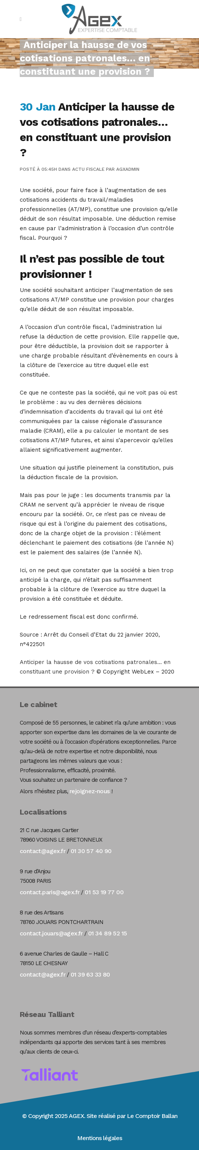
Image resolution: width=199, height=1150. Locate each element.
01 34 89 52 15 (107, 933)
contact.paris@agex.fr (49, 892)
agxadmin (127, 169)
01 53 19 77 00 (104, 892)
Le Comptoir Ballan (152, 1116)
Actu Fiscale (88, 169)
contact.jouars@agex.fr (51, 933)
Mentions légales (99, 1138)
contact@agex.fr (42, 851)
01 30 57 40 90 (91, 851)
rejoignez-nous (89, 791)
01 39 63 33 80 (90, 974)
